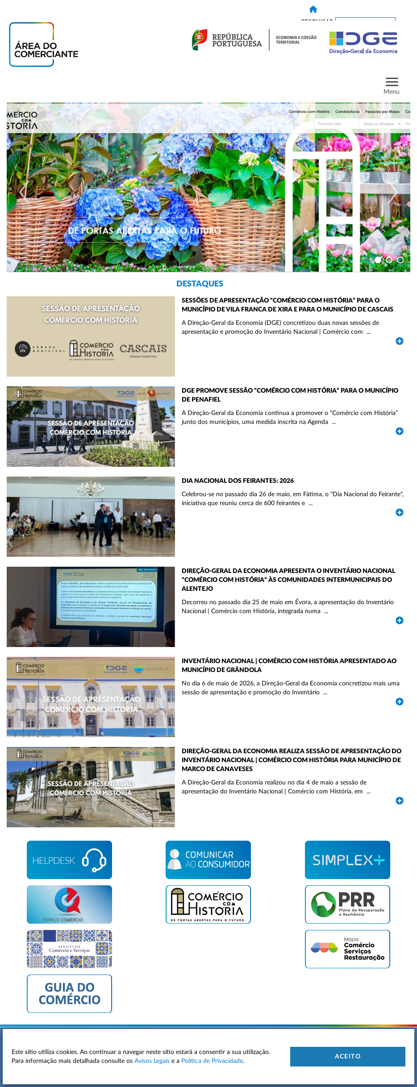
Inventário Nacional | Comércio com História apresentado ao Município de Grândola (289, 665)
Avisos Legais (152, 1061)
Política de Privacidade (212, 1061)
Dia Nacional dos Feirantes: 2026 (238, 481)
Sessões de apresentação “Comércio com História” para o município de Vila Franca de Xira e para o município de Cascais (287, 305)
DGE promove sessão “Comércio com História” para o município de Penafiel (290, 395)
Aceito (348, 1057)
